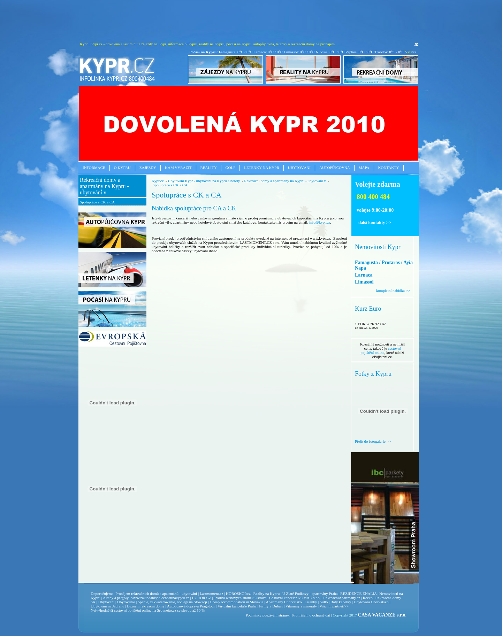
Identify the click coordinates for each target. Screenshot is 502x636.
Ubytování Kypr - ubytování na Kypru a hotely (204, 181)
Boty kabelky (340, 602)
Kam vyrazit (178, 167)
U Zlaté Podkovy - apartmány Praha (310, 593)
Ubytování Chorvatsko (371, 602)
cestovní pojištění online (380, 350)
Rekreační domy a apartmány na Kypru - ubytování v (104, 186)
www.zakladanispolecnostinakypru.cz (160, 598)
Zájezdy (147, 167)
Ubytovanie (126, 602)
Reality (208, 167)
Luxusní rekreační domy (146, 606)
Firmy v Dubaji (271, 606)
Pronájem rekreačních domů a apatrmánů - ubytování (156, 593)
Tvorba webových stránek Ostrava (240, 598)
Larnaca (364, 275)
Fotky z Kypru (373, 373)
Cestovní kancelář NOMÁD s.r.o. (294, 598)
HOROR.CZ (201, 598)
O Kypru (122, 167)
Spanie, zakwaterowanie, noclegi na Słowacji (172, 602)
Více (408, 52)
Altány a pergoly (116, 598)
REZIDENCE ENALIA (358, 593)
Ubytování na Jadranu (107, 606)
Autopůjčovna (334, 167)
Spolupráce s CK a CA (97, 202)
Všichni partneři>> (334, 606)
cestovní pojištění (127, 610)
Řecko (368, 598)
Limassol (364, 282)
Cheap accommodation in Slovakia (237, 602)
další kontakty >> (374, 222)
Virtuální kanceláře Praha (237, 606)
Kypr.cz (158, 181)
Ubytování (299, 167)
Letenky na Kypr (261, 167)
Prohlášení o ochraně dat (311, 615)
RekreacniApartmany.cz (341, 598)
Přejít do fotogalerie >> (373, 441)
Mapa (364, 167)
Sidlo (324, 602)
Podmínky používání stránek (268, 615)
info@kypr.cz (319, 222)
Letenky (310, 602)
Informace (94, 167)
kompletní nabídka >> (393, 290)
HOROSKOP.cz (238, 593)
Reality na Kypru (266, 593)
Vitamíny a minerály (301, 606)
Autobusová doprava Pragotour (191, 606)
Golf (231, 167)
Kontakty (388, 167)
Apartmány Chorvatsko (284, 602)
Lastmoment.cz (211, 593)
